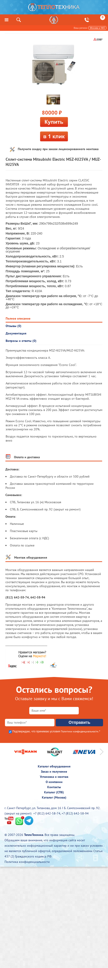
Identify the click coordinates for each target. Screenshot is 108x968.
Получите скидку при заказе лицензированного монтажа (58, 149)
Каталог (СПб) (54, 792)
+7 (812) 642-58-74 (46, 813)
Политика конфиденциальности (27, 862)
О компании (54, 782)
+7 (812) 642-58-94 (75, 813)
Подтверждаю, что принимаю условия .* (56, 731)
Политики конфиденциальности (79, 731)
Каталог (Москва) (54, 797)
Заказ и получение (54, 771)
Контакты (54, 787)
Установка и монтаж (54, 777)
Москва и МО (97, 28)
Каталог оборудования (54, 766)
